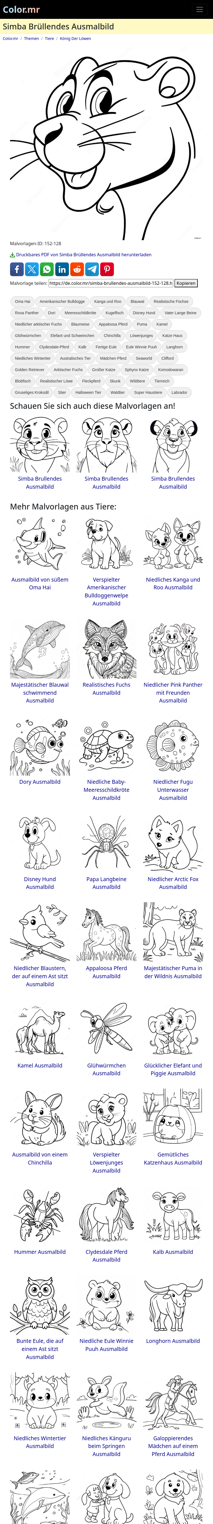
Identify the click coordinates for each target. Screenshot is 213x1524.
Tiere (49, 38)
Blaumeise (80, 324)
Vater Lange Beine (181, 313)
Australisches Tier (75, 358)
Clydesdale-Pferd (54, 347)
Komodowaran (170, 369)
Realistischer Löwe (56, 381)
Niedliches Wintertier (32, 358)
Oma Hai (22, 301)
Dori (51, 313)
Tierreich (161, 381)
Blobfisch (23, 381)
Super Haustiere (148, 392)
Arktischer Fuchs (68, 369)
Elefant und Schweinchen (72, 335)
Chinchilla (112, 335)
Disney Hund (144, 313)
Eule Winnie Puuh (141, 347)
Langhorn (174, 347)
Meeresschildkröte (80, 313)
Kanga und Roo (107, 301)
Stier (62, 392)
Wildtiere (137, 381)
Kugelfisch (115, 313)
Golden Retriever (29, 369)
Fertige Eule (106, 347)
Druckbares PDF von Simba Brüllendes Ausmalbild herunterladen (80, 255)
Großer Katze (103, 369)
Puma (142, 324)
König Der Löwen (75, 38)
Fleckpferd (91, 381)
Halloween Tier (88, 392)
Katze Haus (172, 335)
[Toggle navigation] (199, 9)
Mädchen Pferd (113, 358)
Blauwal (137, 301)
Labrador (179, 392)
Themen (31, 38)
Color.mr (21, 9)
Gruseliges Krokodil (32, 392)
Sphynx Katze (137, 369)
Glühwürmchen (28, 335)
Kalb (82, 347)
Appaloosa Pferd (113, 324)
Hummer (22, 347)
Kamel (162, 324)
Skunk (115, 381)
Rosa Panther (27, 313)
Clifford (167, 358)
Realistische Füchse (171, 301)
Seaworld (144, 358)
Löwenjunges (141, 335)
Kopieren (186, 283)
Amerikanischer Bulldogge (62, 301)
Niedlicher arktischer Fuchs (38, 324)
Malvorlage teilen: (28, 283)
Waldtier (118, 392)
